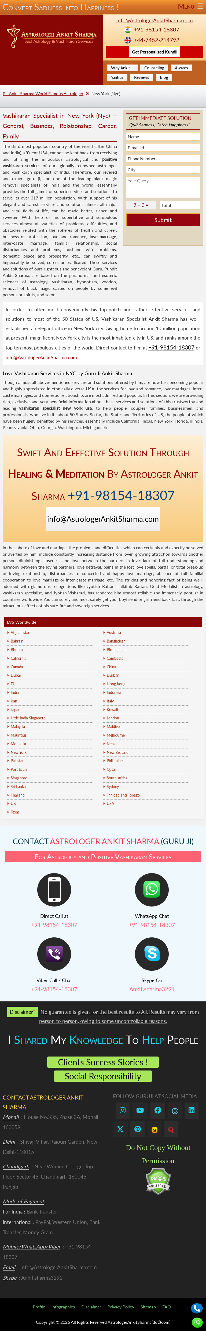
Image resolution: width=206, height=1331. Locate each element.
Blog (164, 77)
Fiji (13, 683)
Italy (110, 701)
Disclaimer (91, 1306)
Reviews (141, 77)
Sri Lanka (18, 786)
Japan (15, 709)
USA (110, 803)
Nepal (111, 743)
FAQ (166, 1306)
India (15, 692)
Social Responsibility (103, 1076)
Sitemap (148, 1306)
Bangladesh (116, 641)
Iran (14, 701)
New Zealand (117, 752)
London (113, 718)
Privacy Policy (121, 1306)
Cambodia (115, 658)
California (18, 658)
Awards (181, 67)
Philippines (115, 760)
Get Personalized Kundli (154, 51)
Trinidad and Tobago (123, 795)
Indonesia (115, 692)
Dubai (16, 675)
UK (13, 803)
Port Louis (19, 769)
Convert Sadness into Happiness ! (103, 7)
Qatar (111, 769)
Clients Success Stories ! (103, 1062)
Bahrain (17, 641)
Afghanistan (20, 632)
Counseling (154, 67)
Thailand (18, 795)
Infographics (63, 1306)
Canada (17, 667)
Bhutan (17, 649)
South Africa (117, 778)
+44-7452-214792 (156, 40)
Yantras (117, 77)
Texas (15, 812)
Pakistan (17, 760)
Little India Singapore (28, 718)
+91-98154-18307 (156, 29)
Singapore (19, 778)
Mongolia (18, 743)
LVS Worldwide (21, 622)
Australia (114, 632)
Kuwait (112, 709)
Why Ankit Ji (122, 67)
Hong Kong (116, 683)
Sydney (113, 786)
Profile (39, 1306)
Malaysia (18, 726)
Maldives (114, 726)
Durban (113, 675)
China (111, 667)
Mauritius (19, 735)
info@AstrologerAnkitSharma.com (154, 20)
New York (19, 752)
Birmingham (117, 649)
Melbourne (116, 735)
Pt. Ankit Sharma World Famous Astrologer (43, 93)
